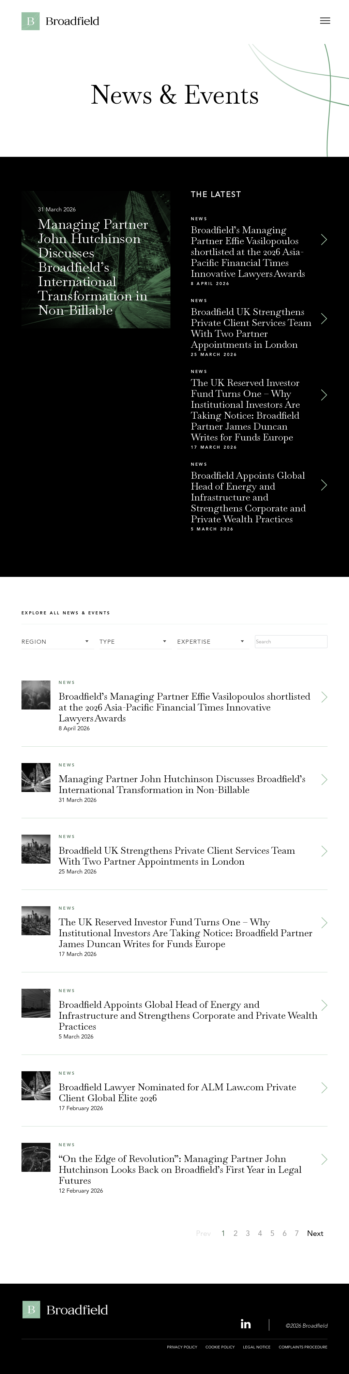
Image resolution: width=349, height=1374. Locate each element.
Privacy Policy (182, 1347)
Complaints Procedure (303, 1347)
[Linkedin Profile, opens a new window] (247, 1324)
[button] (235, 1233)
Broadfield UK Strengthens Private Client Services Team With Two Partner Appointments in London (251, 327)
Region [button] (34, 642)
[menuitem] (182, 1351)
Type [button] (107, 642)
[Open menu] (325, 22)
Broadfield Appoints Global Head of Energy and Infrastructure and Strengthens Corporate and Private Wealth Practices (248, 497)
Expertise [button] (194, 642)
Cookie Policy (220, 1347)
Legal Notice (257, 1347)
